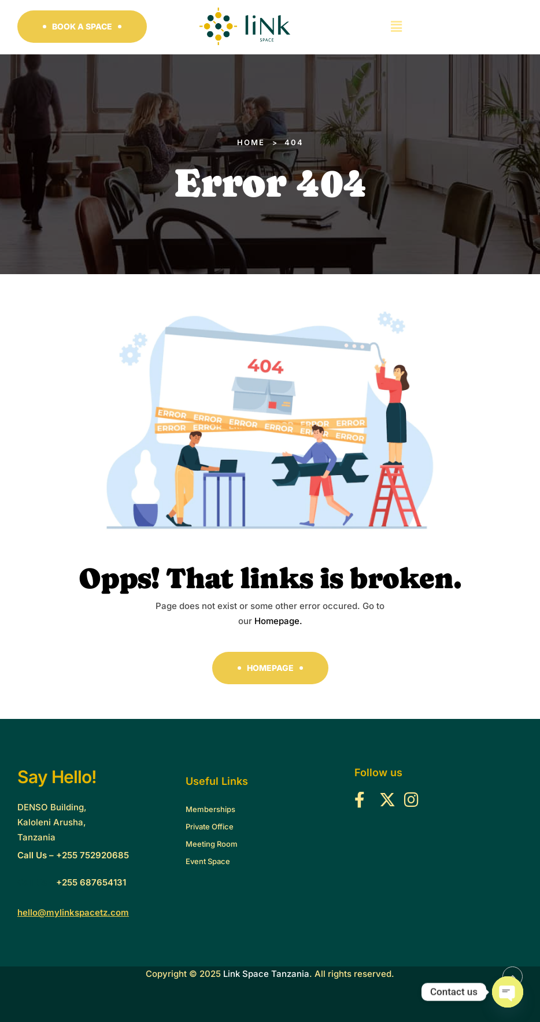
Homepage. (278, 620)
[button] (82, 26)
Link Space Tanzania (266, 973)
